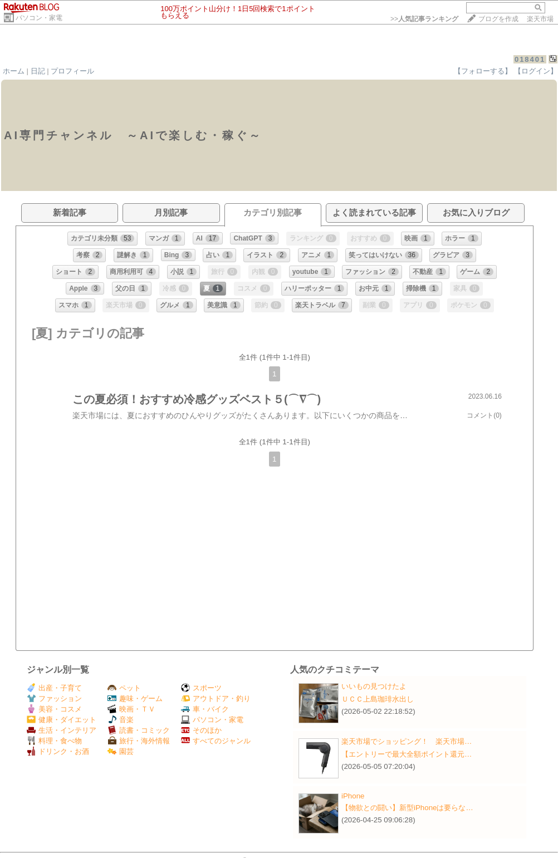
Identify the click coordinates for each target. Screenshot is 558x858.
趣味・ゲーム (135, 698)
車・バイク (205, 709)
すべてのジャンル (216, 741)
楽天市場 (540, 19)
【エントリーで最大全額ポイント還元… (406, 754)
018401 (530, 59)
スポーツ (201, 688)
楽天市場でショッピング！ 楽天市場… (406, 741)
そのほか (201, 730)
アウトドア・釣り (216, 698)
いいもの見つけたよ (374, 686)
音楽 (120, 719)
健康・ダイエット (61, 719)
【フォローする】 (483, 71)
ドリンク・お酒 (58, 751)
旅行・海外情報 (138, 741)
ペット (124, 688)
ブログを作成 (498, 19)
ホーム (14, 71)
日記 (38, 71)
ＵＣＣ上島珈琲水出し (377, 699)
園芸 (120, 751)
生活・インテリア (61, 730)
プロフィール (72, 71)
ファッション (54, 698)
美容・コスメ (54, 709)
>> (424, 19)
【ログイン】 (535, 71)
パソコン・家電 (39, 18)
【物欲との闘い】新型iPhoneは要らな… (407, 807)
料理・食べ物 (54, 741)
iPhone (353, 796)
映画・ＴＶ (131, 709)
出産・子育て (54, 688)
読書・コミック (138, 730)
